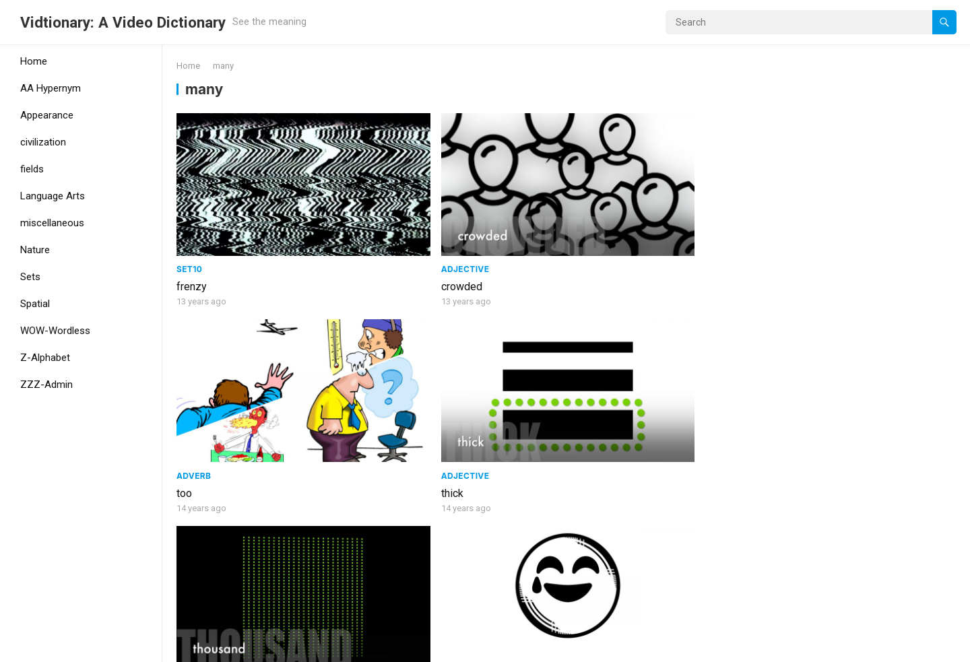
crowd (389, 587)
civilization (43, 142)
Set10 (189, 232)
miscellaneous (52, 223)
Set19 (387, 400)
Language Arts (52, 196)
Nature (35, 250)
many (188, 587)
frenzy (191, 249)
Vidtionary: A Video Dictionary (123, 22)
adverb (589, 232)
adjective (399, 232)
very (385, 417)
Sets (30, 277)
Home (33, 61)
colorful (590, 587)
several (589, 417)
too (579, 249)
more (782, 417)
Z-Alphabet (45, 358)
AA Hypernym (50, 88)
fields (32, 169)
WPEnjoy (298, 647)
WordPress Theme (226, 647)
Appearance (46, 115)
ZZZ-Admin (46, 384)
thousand (198, 417)
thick (781, 249)
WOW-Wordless (55, 331)
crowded (395, 249)
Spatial (35, 304)
